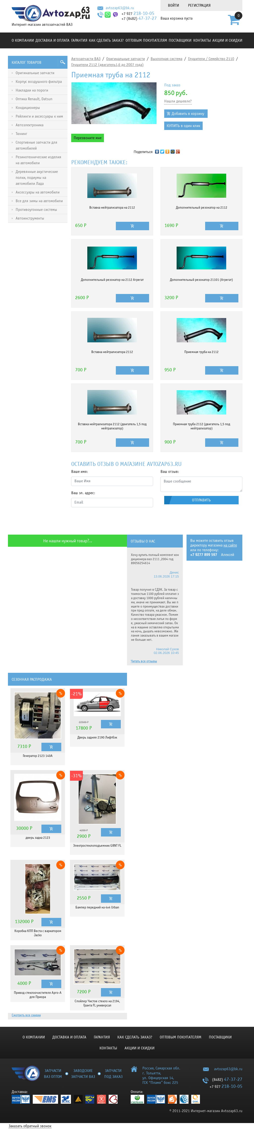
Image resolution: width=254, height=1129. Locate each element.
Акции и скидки (227, 40)
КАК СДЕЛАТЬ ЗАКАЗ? (106, 40)
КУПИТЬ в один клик (183, 126)
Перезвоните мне (87, 138)
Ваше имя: (79, 471)
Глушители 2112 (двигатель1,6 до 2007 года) (107, 65)
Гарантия (79, 40)
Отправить (201, 500)
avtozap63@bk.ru (120, 8)
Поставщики (180, 40)
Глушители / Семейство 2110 (211, 59)
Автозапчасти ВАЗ (85, 59)
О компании (23, 40)
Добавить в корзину (188, 113)
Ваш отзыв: (169, 471)
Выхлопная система (166, 59)
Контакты (202, 40)
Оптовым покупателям (146, 40)
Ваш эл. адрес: (83, 493)
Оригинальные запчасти (125, 59)
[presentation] (109, 521)
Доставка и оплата (52, 40)
